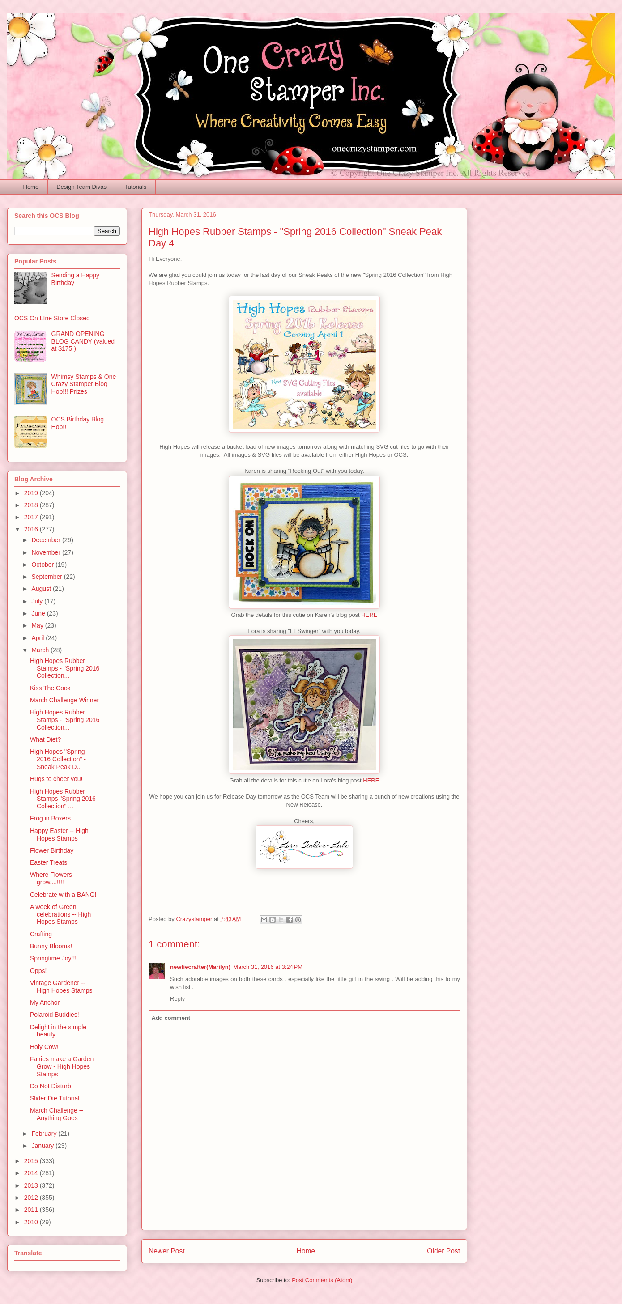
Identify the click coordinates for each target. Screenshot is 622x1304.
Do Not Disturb (50, 1086)
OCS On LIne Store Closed (52, 318)
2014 (32, 1173)
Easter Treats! (49, 862)
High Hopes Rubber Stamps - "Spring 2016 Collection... (64, 668)
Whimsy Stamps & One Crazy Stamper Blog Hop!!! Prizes (83, 384)
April (38, 637)
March (41, 650)
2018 (32, 505)
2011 (32, 1209)
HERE (369, 615)
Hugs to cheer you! (56, 778)
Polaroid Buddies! (54, 1014)
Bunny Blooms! (51, 946)
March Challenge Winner (64, 700)
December (46, 540)
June (39, 613)
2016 (32, 529)
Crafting (41, 934)
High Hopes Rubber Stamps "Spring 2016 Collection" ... (63, 799)
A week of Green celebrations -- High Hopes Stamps (60, 914)
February (44, 1133)
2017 (32, 517)
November (46, 552)
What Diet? (45, 739)
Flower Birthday (51, 850)
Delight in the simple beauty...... (58, 1031)
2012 (32, 1197)
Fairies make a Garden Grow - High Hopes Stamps (62, 1066)
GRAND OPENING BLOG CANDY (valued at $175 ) (83, 341)
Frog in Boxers (50, 818)
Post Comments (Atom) (322, 1280)
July (37, 601)
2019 (32, 493)
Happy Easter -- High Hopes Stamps (59, 834)
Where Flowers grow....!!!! (51, 878)
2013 (32, 1185)
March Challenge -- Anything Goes (56, 1114)
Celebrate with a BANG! (63, 894)
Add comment (171, 1018)
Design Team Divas (81, 186)
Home (31, 186)
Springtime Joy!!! (53, 958)
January (43, 1145)
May (38, 625)
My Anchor (45, 1002)
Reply (177, 998)
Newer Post (167, 1251)
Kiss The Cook (50, 688)
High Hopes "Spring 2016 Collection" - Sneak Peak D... (58, 759)
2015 (32, 1160)
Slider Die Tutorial (55, 1098)
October (43, 564)
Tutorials (135, 186)
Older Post (443, 1251)
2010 (32, 1222)
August (41, 588)
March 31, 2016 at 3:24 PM (267, 967)
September (47, 576)
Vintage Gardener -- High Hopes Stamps (61, 986)
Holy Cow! (44, 1046)
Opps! (38, 970)
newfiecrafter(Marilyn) (200, 967)
